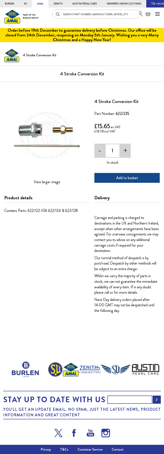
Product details (18, 197)
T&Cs (64, 449)
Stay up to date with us (54, 400)
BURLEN (9, 4)
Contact (117, 449)
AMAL (40, 4)
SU (25, 4)
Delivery (102, 197)
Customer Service (90, 449)
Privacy (46, 449)
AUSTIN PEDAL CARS (84, 4)
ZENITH (58, 4)
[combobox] (96, 14)
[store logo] (21, 16)
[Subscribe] (157, 400)
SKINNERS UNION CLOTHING (124, 4)
